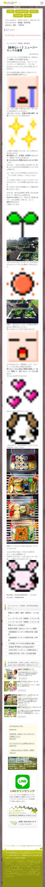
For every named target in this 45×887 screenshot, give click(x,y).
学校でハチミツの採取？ (16, 625)
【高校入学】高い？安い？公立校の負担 (22, 653)
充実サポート (17, 855)
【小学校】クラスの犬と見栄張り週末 (21, 643)
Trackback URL (19, 597)
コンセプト (38, 853)
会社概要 (22, 858)
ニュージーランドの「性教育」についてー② (23, 618)
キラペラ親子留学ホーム (13, 853)
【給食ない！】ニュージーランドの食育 (22, 49)
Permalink (10, 595)
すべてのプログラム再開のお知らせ (21, 743)
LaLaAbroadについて (27, 853)
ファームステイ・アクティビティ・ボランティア (22, 20)
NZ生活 (21, 25)
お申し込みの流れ (34, 855)
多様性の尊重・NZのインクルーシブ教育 (22, 628)
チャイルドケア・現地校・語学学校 (17, 22)
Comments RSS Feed (20, 595)
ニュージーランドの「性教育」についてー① (23, 622)
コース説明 (9, 855)
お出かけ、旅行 (10, 25)
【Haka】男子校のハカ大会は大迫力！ (21, 647)
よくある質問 (15, 858)
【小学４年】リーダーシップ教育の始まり (23, 650)
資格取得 (25, 855)
